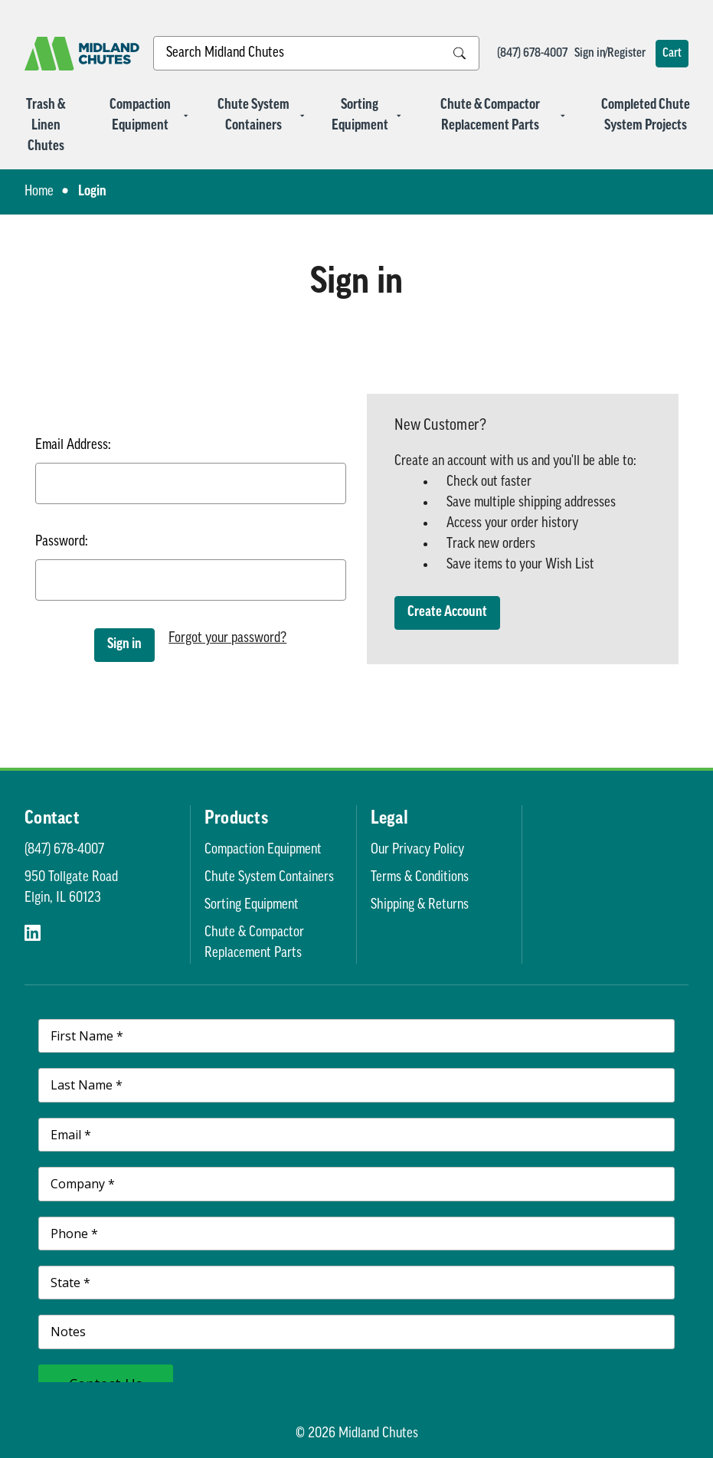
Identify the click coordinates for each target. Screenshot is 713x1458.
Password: (61, 542)
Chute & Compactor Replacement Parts (503, 115)
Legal (389, 819)
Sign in (590, 54)
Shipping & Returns (420, 905)
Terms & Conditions (420, 877)
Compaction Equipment (149, 115)
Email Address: (73, 445)
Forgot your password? (227, 638)
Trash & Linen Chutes (45, 126)
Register (626, 54)
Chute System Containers (261, 115)
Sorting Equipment (367, 115)
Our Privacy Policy (417, 850)
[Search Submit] (459, 53)
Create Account (447, 612)
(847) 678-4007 (532, 54)
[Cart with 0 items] (672, 53)
